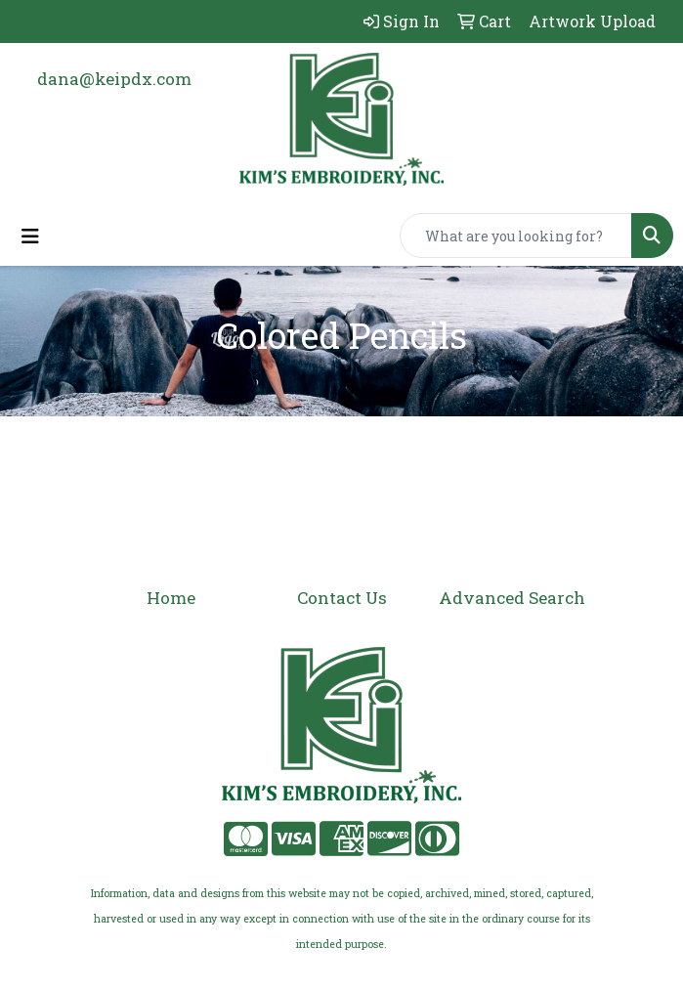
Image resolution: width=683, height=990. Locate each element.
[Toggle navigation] (30, 236)
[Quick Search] (516, 235)
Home (171, 597)
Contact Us (342, 597)
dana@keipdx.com (114, 78)
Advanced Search (512, 597)
